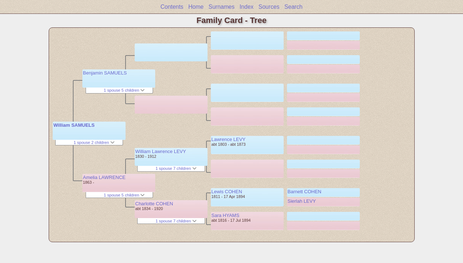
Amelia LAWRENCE (104, 177)
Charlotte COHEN (154, 203)
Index (246, 7)
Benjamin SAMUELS (105, 73)
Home (196, 7)
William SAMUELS (74, 125)
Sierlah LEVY (302, 201)
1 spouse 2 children (94, 142)
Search (293, 7)
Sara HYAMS (225, 215)
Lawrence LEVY (229, 139)
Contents (171, 7)
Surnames (222, 7)
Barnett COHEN (304, 191)
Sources (268, 7)
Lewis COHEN (227, 191)
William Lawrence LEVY (160, 151)
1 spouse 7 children (176, 168)
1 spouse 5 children (124, 90)
